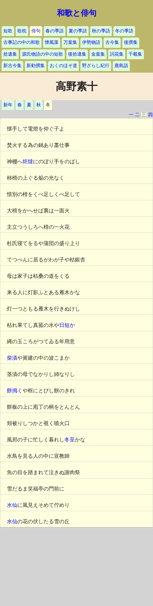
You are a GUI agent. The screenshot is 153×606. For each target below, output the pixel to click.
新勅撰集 (35, 65)
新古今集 (12, 65)
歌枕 (21, 30)
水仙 (12, 505)
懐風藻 (52, 42)
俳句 (36, 30)
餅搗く (15, 390)
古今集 (112, 42)
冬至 (69, 439)
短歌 (7, 30)
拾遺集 (10, 54)
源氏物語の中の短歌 (42, 54)
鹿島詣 (121, 65)
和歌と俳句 (76, 13)
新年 (7, 104)
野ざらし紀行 (96, 65)
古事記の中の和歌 (21, 42)
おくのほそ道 (63, 65)
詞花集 (117, 54)
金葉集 (98, 54)
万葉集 (70, 42)
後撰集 (131, 42)
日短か (67, 325)
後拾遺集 (77, 54)
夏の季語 (78, 30)
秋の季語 (101, 30)
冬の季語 (124, 30)
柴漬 (12, 358)
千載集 (135, 54)
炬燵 (28, 161)
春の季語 (54, 30)
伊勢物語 (91, 42)
